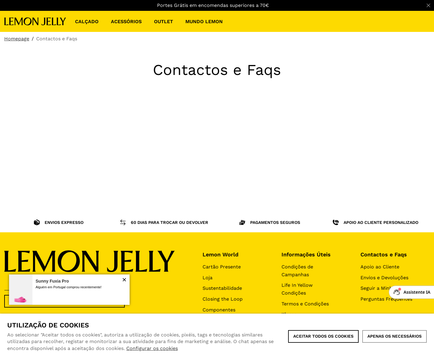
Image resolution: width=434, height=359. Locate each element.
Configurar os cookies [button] (152, 348)
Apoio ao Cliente (379, 267)
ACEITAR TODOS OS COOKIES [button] (323, 336)
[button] (124, 280)
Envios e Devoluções (384, 277)
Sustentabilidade (222, 288)
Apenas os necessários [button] (394, 336)
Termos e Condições (305, 304)
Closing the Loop (223, 299)
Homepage (16, 39)
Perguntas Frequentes (386, 299)
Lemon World (220, 254)
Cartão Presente (222, 267)
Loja (207, 277)
